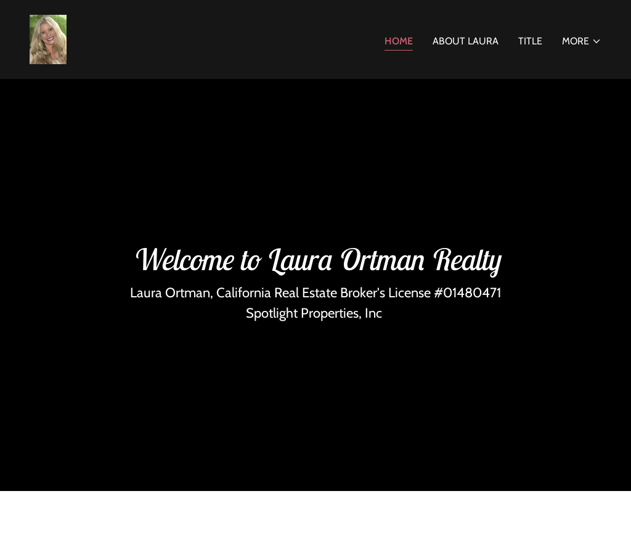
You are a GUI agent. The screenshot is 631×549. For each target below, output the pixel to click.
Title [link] (530, 41)
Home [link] (399, 41)
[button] (581, 41)
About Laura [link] (466, 41)
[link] (48, 38)
